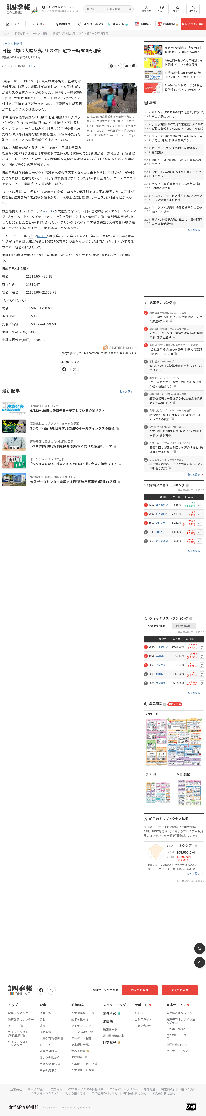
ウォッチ (177, 9)
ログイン (193, 9)
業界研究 (117, 24)
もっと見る (126, 391)
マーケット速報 (38, 33)
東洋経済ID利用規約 (104, 1093)
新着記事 (20, 33)
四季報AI (168, 24)
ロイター (33, 66)
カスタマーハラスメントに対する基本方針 (58, 1093)
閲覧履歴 (146, 9)
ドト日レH (161, 513)
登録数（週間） (156, 626)
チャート (162, 9)
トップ (12, 24)
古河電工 (161, 683)
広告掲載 (56, 1089)
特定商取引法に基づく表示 (178, 1089)
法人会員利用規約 (163, 1093)
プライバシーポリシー (123, 1089)
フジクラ (160, 522)
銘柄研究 (63, 24)
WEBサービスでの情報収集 (85, 1089)
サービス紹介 (36, 1089)
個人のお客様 (139, 990)
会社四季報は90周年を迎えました (60, 11)
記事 (38, 24)
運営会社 (16, 1089)
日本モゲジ (162, 504)
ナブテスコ (162, 541)
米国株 (143, 24)
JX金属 (160, 655)
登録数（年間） (184, 626)
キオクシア (162, 646)
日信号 (159, 532)
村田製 (159, 674)
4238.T (42, 236)
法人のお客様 (180, 990)
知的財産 (149, 1089)
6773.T (47, 211)
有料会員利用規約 (134, 1093)
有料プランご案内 (193, 24)
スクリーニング (90, 24)
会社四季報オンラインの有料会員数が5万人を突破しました (63, 7)
